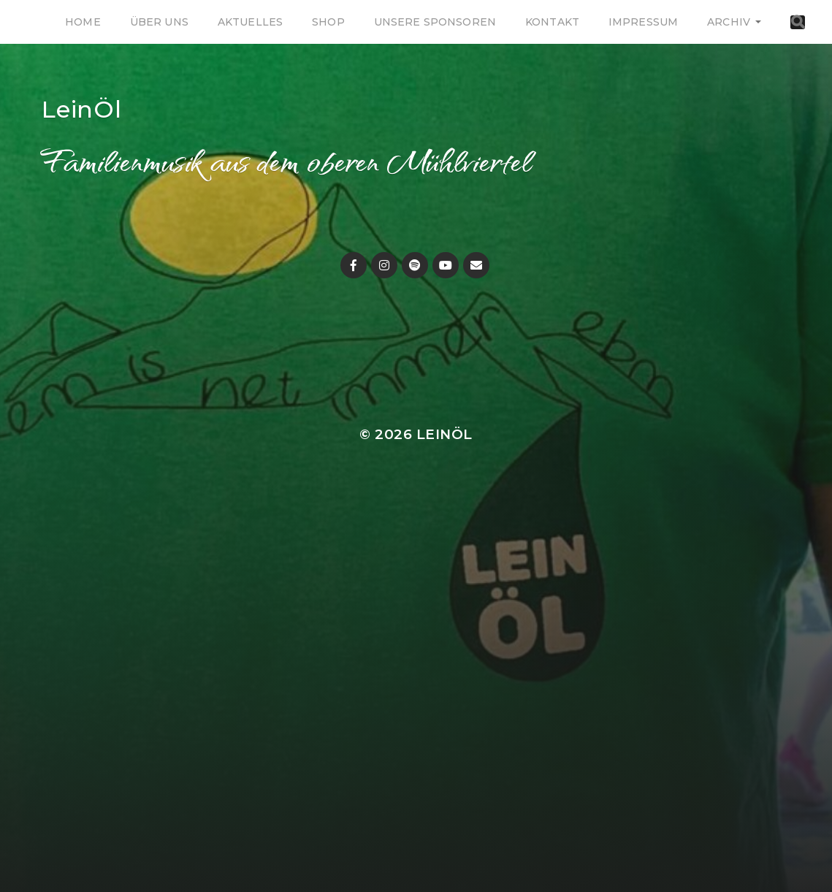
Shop (328, 21)
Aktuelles (250, 21)
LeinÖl (82, 109)
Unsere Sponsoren (435, 21)
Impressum (643, 21)
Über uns (159, 21)
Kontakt (552, 21)
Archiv (728, 21)
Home (83, 21)
